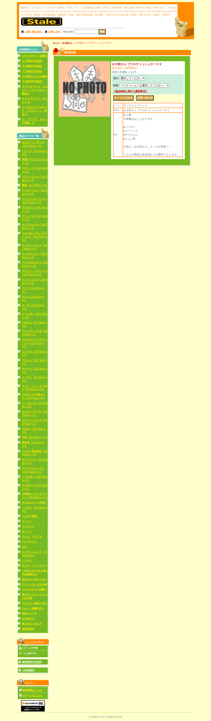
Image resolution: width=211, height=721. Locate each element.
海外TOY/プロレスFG (34, 579)
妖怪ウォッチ (29, 613)
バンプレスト (29, 541)
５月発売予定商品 (32, 61)
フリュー (27, 521)
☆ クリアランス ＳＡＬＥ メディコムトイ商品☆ (34, 90)
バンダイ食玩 (29, 516)
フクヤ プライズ (32, 536)
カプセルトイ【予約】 (34, 502)
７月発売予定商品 (32, 71)
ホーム (56, 43)
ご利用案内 (28, 670)
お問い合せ (54, 31)
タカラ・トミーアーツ (34, 565)
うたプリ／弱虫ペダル (34, 603)
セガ (24, 546)
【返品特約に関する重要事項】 (130, 91)
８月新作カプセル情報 (34, 76)
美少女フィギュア (32, 623)
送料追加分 (28, 628)
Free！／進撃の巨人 (33, 608)
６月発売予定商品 (32, 66)
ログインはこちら (32, 695)
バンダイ (27, 560)
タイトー (27, 531)
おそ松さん (28, 618)
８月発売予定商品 (32, 81)
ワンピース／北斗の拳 (34, 584)
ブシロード (28, 526)
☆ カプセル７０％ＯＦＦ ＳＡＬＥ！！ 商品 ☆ (34, 111)
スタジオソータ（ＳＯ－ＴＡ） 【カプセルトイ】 (34, 237)
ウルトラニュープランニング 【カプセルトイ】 (34, 343)
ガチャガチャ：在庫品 (34, 55)
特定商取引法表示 (32, 662)
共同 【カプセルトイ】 (34, 437)
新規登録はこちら (32, 690)
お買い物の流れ (33, 31)
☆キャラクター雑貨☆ (34, 589)
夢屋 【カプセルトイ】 (34, 185)
